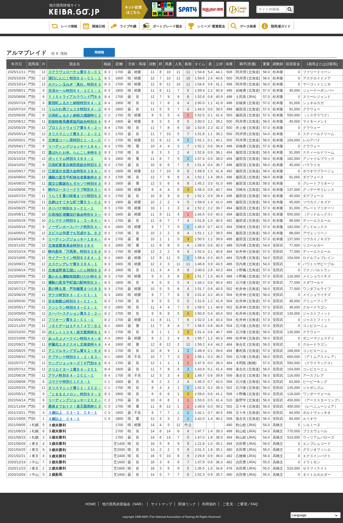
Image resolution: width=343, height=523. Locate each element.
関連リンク (187, 504)
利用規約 (209, 504)
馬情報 (99, 52)
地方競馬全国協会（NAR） (123, 504)
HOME (90, 504)
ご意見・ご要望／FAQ (240, 504)
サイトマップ (161, 504)
